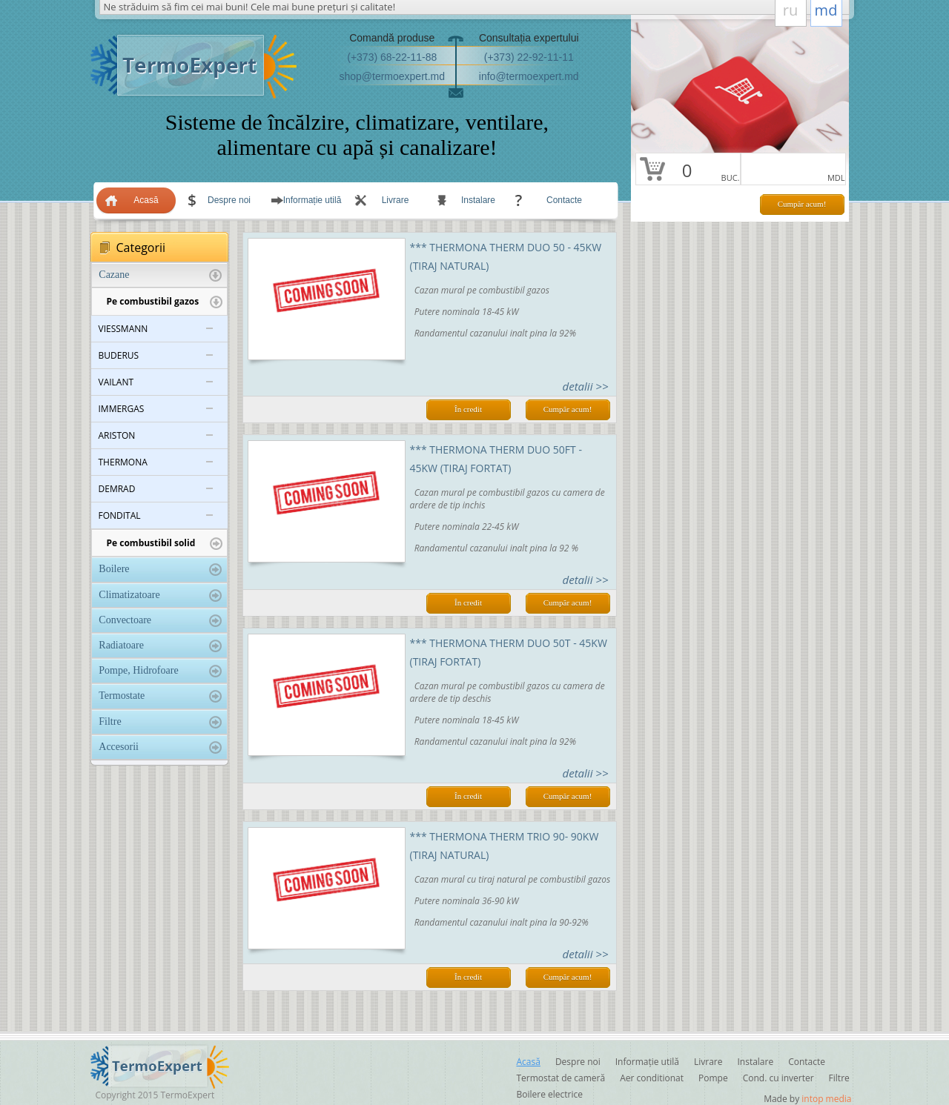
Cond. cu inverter (778, 1078)
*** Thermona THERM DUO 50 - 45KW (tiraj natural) (506, 256)
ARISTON (117, 435)
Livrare (395, 200)
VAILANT (116, 382)
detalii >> (586, 386)
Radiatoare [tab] (160, 646)
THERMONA (123, 462)
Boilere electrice (550, 1094)
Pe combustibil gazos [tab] (164, 301)
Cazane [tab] (160, 275)
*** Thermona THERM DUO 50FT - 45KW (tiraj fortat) (496, 458)
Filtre (839, 1078)
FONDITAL (120, 515)
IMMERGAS (122, 408)
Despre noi (229, 200)
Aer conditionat (652, 1078)
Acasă (145, 200)
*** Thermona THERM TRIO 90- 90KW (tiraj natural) (504, 845)
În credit (468, 409)
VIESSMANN (123, 328)
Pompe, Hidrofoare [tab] (160, 671)
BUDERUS (119, 355)
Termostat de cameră (561, 1078)
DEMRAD (117, 488)
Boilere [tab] (160, 569)
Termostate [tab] (160, 696)
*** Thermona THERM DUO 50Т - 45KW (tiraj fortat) (508, 652)
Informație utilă (312, 200)
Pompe (713, 1078)
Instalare (478, 200)
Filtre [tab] (160, 722)
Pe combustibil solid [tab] (164, 543)
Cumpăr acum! (802, 203)
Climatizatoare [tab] (160, 595)
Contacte (564, 200)
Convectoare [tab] (160, 620)
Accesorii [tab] (160, 747)
